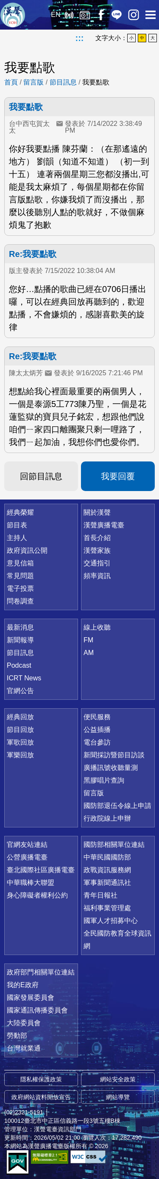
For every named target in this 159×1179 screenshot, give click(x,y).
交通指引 (97, 563)
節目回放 (20, 729)
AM (89, 652)
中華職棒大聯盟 (30, 882)
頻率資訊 (97, 575)
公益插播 (97, 729)
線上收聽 (68, 14)
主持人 (17, 537)
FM (88, 640)
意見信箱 (20, 563)
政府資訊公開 (27, 550)
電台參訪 (97, 742)
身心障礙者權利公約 (37, 895)
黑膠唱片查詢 (104, 780)
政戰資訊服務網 (107, 869)
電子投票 (20, 588)
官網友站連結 (27, 844)
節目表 (17, 525)
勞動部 (17, 1035)
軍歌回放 (20, 742)
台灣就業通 (24, 1048)
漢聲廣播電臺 (12, 14)
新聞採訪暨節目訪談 (114, 755)
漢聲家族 (97, 550)
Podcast (19, 665)
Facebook (100, 14)
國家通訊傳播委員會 (37, 1010)
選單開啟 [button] (150, 14)
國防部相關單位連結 (114, 844)
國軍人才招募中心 (111, 920)
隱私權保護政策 (41, 1079)
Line (116, 14)
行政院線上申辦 (107, 818)
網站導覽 (118, 1097)
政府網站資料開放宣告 (41, 1097)
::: (79, 38)
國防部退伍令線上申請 (117, 805)
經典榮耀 (20, 512)
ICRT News (24, 678)
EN (55, 14)
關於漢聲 (97, 512)
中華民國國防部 (107, 857)
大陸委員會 (24, 1022)
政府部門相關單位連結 (41, 972)
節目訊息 (63, 82)
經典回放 (84, 14)
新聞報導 (20, 640)
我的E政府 (23, 984)
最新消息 (20, 627)
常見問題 (20, 575)
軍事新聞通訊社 (107, 882)
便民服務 (97, 716)
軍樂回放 (20, 755)
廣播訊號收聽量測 (111, 767)
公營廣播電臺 (27, 857)
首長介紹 (97, 537)
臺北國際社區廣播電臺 (41, 869)
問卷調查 (20, 601)
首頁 (11, 82)
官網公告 (20, 690)
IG (133, 14)
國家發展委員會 (30, 997)
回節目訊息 (41, 476)
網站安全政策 (118, 1079)
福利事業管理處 (107, 908)
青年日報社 (100, 895)
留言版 (33, 82)
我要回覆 (118, 476)
